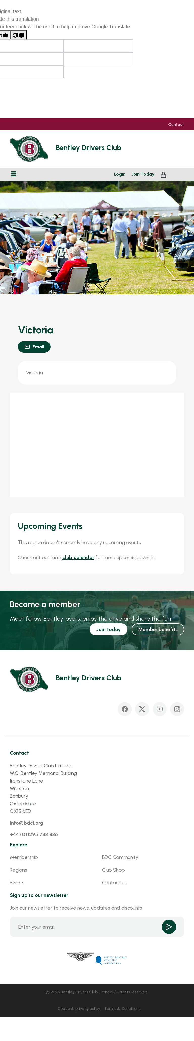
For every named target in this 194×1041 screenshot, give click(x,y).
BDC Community (120, 857)
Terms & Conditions (122, 1008)
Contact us (114, 882)
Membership (24, 857)
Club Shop (113, 870)
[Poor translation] (18, 34)
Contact (176, 125)
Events (17, 882)
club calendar (78, 557)
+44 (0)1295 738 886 (34, 834)
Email (38, 347)
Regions (18, 870)
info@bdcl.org (26, 823)
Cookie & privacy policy (79, 1008)
